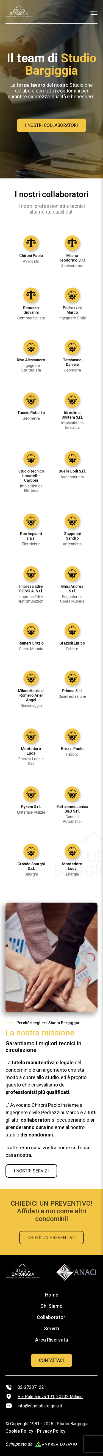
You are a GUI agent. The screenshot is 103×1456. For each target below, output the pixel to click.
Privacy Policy (51, 1431)
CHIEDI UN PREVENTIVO (51, 1237)
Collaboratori (51, 1317)
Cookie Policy (19, 1431)
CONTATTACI (51, 1360)
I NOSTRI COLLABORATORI (51, 125)
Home (51, 1295)
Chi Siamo (51, 1306)
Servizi (51, 1328)
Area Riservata (51, 1340)
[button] (93, 12)
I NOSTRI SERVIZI (31, 1171)
